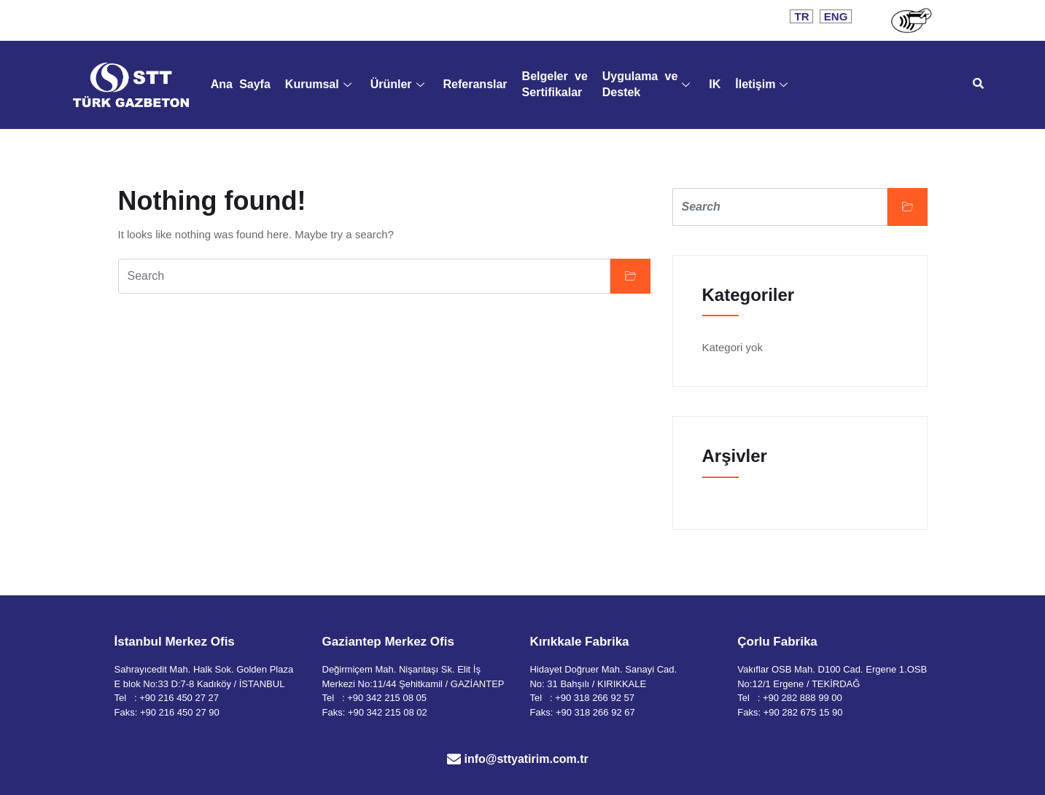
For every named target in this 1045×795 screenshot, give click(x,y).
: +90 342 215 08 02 (385, 712)
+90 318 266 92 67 (595, 712)
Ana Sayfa (241, 84)
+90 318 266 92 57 (594, 697)
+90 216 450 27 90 (180, 712)
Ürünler (397, 84)
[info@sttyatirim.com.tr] (454, 759)
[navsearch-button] (979, 84)
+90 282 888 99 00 (802, 697)
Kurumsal (318, 84)
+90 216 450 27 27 (179, 697)
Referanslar (475, 84)
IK (714, 84)
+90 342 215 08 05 (387, 697)
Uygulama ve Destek (646, 84)
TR (801, 16)
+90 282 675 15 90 (803, 712)
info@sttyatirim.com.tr (526, 759)
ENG (836, 16)
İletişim (761, 84)
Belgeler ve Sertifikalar (555, 84)
